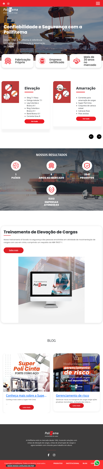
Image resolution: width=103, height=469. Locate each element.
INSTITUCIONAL (72, 463)
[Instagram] (8, 3)
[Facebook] (4, 3)
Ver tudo (34, 121)
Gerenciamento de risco (72, 395)
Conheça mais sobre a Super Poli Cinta (25, 395)
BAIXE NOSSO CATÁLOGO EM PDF (21, 466)
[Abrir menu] (98, 3)
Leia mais (26, 407)
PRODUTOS (58, 463)
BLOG (85, 463)
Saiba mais (13, 250)
